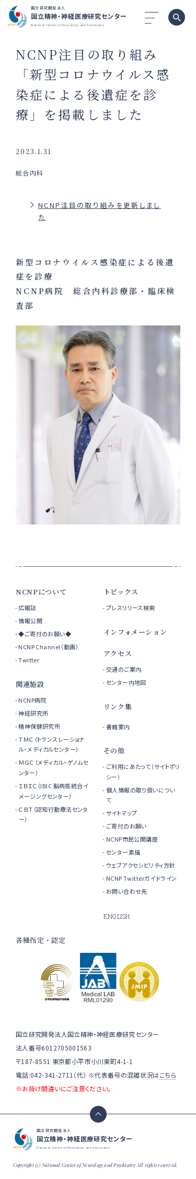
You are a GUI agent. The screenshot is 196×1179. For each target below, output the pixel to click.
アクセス (117, 653)
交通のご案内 (124, 669)
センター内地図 (126, 682)
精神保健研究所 (39, 726)
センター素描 (123, 852)
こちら (167, 1074)
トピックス (121, 592)
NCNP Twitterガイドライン (141, 878)
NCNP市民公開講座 (132, 839)
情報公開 (30, 620)
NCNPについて (41, 592)
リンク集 (117, 706)
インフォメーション (135, 632)
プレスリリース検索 (130, 607)
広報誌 (27, 607)
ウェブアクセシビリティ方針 (140, 865)
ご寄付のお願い (126, 826)
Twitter (28, 660)
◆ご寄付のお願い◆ (44, 633)
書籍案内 (118, 726)
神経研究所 (33, 713)
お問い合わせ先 (126, 891)
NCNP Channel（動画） (48, 647)
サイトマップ (121, 813)
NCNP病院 (32, 700)
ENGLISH (116, 916)
